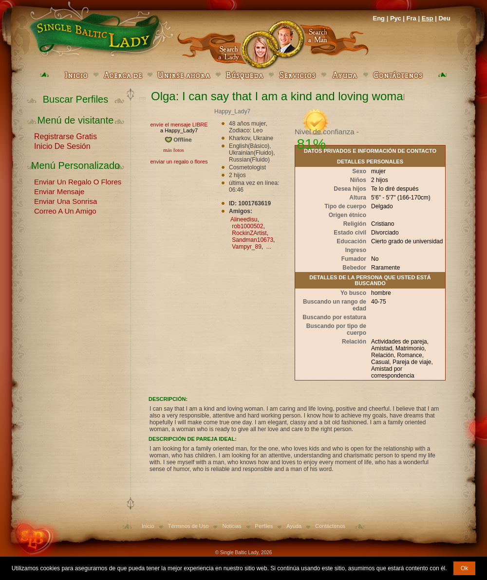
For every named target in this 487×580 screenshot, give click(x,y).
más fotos (173, 150)
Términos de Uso (188, 526)
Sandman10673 (252, 239)
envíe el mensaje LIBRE (178, 124)
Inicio (148, 526)
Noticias (231, 526)
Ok (464, 568)
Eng (379, 18)
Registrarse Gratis (65, 135)
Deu (444, 18)
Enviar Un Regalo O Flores (77, 181)
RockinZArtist (249, 233)
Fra (411, 18)
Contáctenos (330, 526)
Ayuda (293, 526)
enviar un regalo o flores (178, 161)
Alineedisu (243, 219)
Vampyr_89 (246, 246)
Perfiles (264, 526)
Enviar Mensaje (59, 190)
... (268, 246)
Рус (395, 18)
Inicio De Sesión (62, 145)
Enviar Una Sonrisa (65, 200)
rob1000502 (247, 226)
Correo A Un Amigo (65, 210)
